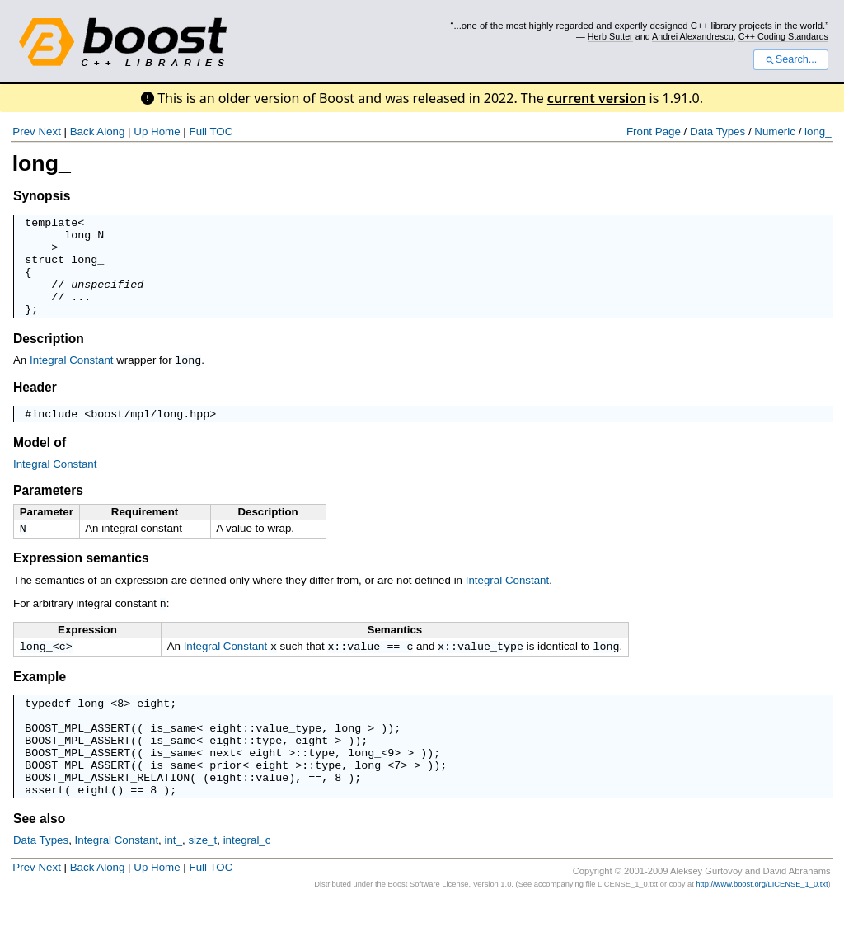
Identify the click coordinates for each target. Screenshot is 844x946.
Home (166, 131)
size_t (202, 884)
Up (141, 131)
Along (110, 131)
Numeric (774, 131)
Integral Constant (72, 380)
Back (82, 131)
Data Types (717, 131)
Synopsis (41, 196)
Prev (23, 131)
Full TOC (210, 131)
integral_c (247, 884)
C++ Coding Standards (783, 36)
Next (49, 131)
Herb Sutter (610, 36)
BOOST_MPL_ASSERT (77, 758)
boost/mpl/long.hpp (150, 434)
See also (39, 862)
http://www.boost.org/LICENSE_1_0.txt (762, 928)
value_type (490, 669)
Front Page (653, 131)
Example (39, 701)
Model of (39, 464)
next (222, 788)
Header (35, 406)
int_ (174, 884)
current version (596, 98)
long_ (818, 131)
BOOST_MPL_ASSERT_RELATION (107, 818)
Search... (791, 59)
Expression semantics (81, 581)
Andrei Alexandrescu (693, 36)
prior (225, 803)
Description (48, 358)
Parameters (48, 512)
